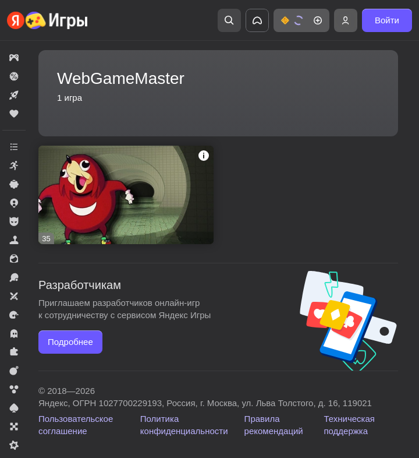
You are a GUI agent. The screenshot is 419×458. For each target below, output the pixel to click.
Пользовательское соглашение (75, 425)
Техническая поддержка (349, 425)
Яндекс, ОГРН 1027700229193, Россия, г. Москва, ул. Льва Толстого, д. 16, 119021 (205, 403)
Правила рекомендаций (273, 425)
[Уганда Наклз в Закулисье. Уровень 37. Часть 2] (126, 195)
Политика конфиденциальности (184, 425)
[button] (301, 20)
